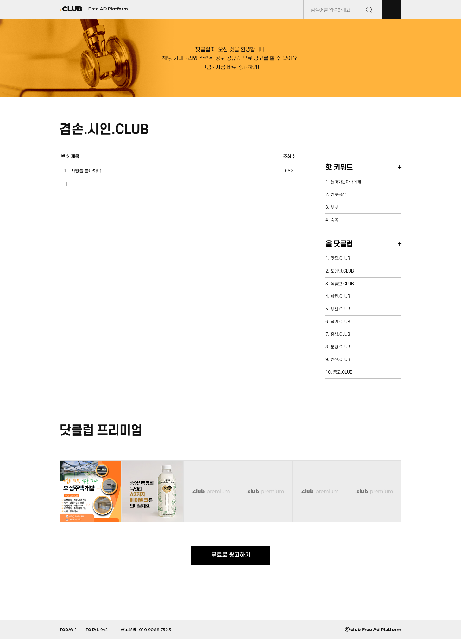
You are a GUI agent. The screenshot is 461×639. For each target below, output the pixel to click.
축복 (334, 220)
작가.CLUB (340, 321)
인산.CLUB (340, 359)
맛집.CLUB (340, 258)
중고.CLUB (343, 372)
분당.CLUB (340, 347)
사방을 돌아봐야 (86, 171)
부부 (334, 207)
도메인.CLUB (342, 271)
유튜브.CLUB (342, 283)
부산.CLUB (340, 309)
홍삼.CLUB (340, 334)
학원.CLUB (340, 296)
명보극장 (338, 194)
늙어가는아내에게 (346, 182)
